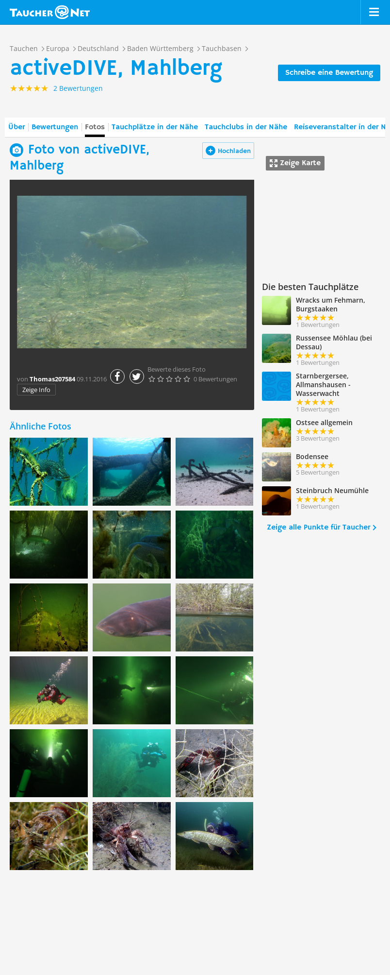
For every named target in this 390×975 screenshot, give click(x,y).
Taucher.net (50, 12)
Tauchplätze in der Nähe (155, 127)
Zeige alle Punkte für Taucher (318, 527)
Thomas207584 (52, 379)
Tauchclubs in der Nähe (246, 127)
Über (16, 127)
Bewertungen (55, 127)
